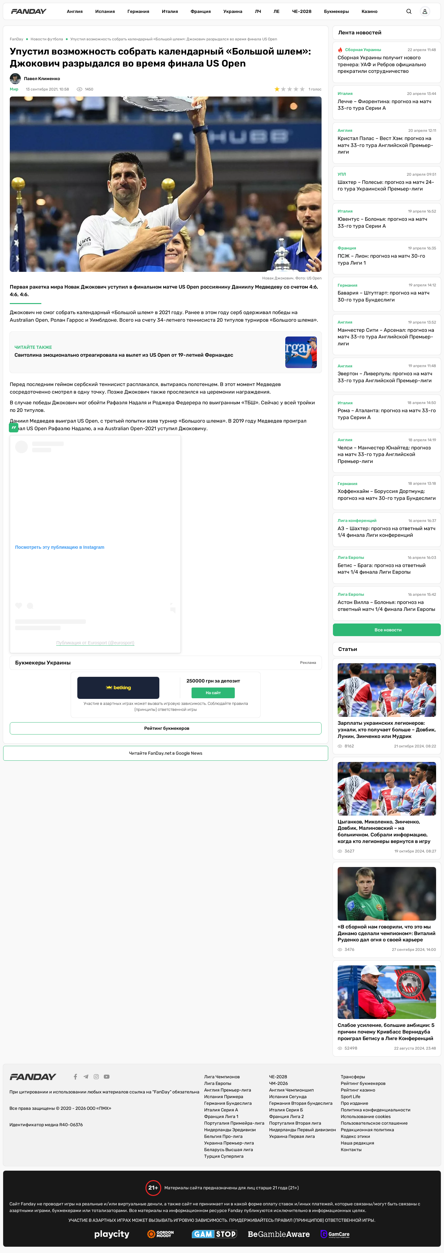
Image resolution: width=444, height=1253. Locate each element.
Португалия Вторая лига (295, 1123)
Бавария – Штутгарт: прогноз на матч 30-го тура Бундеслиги (383, 296)
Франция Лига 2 (286, 1116)
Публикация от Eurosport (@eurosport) (95, 642)
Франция (201, 11)
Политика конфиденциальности (376, 1110)
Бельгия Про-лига (223, 1136)
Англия (75, 11)
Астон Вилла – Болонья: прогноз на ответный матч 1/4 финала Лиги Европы (386, 605)
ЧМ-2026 (278, 1083)
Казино (369, 11)
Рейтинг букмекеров (166, 728)
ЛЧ (258, 11)
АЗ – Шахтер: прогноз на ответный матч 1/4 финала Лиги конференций (386, 531)
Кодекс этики (355, 1136)
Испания (105, 11)
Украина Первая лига (292, 1136)
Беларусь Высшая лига (228, 1149)
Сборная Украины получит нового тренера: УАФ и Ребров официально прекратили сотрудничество (382, 64)
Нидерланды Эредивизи (230, 1130)
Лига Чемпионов (222, 1077)
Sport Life (350, 1096)
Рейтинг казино (358, 1090)
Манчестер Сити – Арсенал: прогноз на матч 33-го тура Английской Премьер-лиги (386, 337)
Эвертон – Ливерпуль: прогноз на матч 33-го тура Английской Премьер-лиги (385, 377)
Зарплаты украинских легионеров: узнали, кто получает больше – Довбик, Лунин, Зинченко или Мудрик (387, 729)
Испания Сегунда (288, 1096)
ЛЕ (277, 11)
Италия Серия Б (286, 1110)
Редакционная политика (367, 1130)
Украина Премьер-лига (229, 1143)
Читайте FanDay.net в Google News (165, 753)
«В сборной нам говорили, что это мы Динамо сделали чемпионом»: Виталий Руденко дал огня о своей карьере (386, 933)
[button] (409, 11)
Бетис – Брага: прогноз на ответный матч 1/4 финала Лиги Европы (382, 568)
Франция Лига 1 (221, 1116)
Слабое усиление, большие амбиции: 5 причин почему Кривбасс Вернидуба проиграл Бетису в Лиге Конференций (386, 1031)
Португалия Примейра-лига (234, 1123)
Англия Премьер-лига (227, 1090)
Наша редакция (357, 1143)
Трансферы (353, 1077)
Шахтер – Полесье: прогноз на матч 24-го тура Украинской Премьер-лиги (386, 185)
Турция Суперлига (224, 1156)
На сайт (213, 692)
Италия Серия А (221, 1110)
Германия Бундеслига (228, 1103)
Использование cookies (366, 1116)
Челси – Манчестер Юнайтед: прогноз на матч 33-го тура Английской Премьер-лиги (384, 454)
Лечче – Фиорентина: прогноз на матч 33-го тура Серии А (384, 104)
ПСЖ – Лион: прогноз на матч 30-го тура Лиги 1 (381, 259)
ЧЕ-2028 (301, 11)
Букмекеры (336, 11)
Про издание (354, 1103)
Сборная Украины (363, 49)
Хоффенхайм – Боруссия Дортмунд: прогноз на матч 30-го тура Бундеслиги (387, 494)
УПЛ (342, 174)
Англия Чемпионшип (291, 1090)
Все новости (388, 630)
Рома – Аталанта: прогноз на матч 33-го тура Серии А (387, 413)
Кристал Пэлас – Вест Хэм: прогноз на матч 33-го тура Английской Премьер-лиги (385, 145)
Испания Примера (223, 1096)
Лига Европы (351, 557)
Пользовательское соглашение (374, 1123)
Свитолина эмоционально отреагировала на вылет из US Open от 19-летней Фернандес (124, 355)
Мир (14, 89)
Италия (170, 11)
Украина (232, 11)
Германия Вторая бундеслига (301, 1103)
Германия (138, 11)
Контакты (351, 1149)
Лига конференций (357, 520)
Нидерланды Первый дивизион (302, 1130)
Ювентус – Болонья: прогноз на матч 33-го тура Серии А (382, 222)
